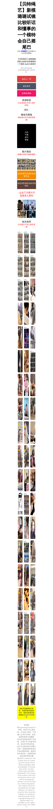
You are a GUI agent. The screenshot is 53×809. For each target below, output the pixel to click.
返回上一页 (26, 79)
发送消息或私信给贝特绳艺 (26, 184)
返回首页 (26, 86)
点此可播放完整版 (26, 136)
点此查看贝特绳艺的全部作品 (26, 175)
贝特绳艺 (24, 51)
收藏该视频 (26, 93)
